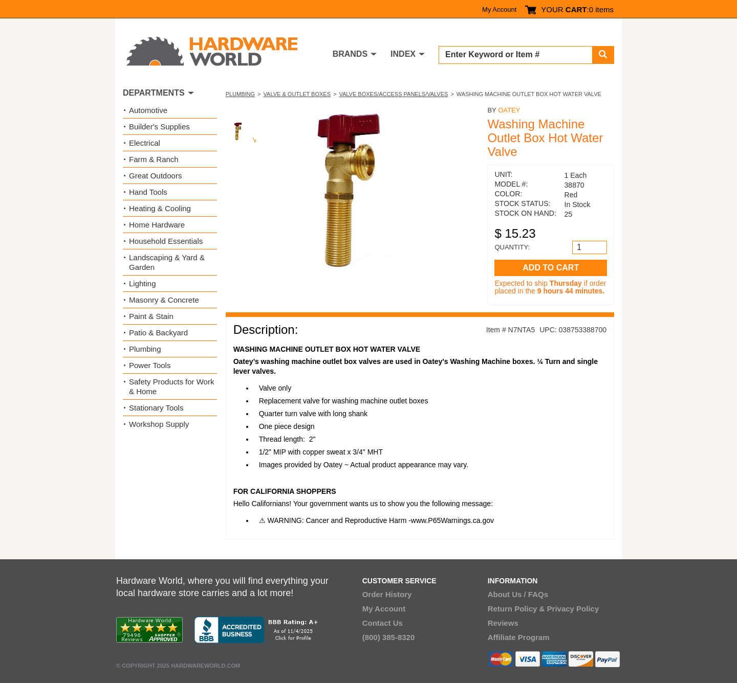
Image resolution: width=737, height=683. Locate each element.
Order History (387, 594)
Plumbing (240, 94)
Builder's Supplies (159, 126)
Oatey (509, 110)
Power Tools (149, 365)
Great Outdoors (155, 175)
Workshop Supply (159, 424)
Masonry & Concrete (164, 299)
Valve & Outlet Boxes (297, 94)
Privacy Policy (573, 608)
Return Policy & (516, 608)
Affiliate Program (519, 637)
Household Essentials (166, 241)
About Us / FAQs (518, 594)
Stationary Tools (156, 407)
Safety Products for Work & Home (171, 386)
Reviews (503, 623)
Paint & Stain (151, 316)
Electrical (144, 143)
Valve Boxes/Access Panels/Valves (393, 94)
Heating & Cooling (160, 208)
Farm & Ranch (154, 159)
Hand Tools (148, 192)
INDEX (403, 54)
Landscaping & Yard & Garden (167, 262)
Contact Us (382, 623)
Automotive (148, 110)
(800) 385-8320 (388, 637)
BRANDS (350, 54)
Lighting (142, 283)
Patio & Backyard (158, 332)
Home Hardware (157, 224)
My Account (499, 9)
